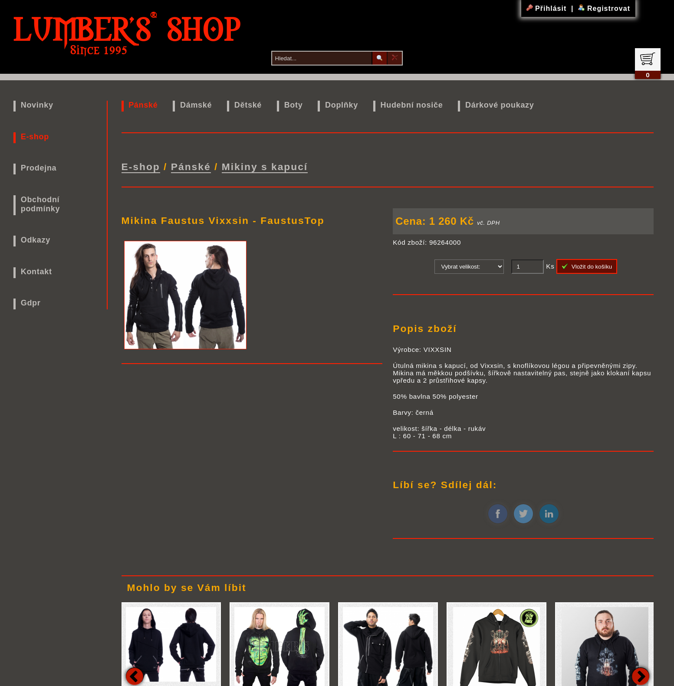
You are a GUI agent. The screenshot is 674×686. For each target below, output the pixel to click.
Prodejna (39, 168)
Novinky (37, 105)
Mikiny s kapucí (265, 166)
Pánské (143, 105)
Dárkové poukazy (499, 105)
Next (640, 676)
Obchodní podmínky (40, 204)
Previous (134, 676)
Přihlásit (547, 8)
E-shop (35, 136)
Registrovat (604, 8)
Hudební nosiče (412, 105)
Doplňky (341, 105)
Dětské (248, 105)
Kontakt (36, 271)
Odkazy (35, 240)
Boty (293, 105)
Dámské (196, 105)
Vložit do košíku (587, 266)
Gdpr (31, 303)
